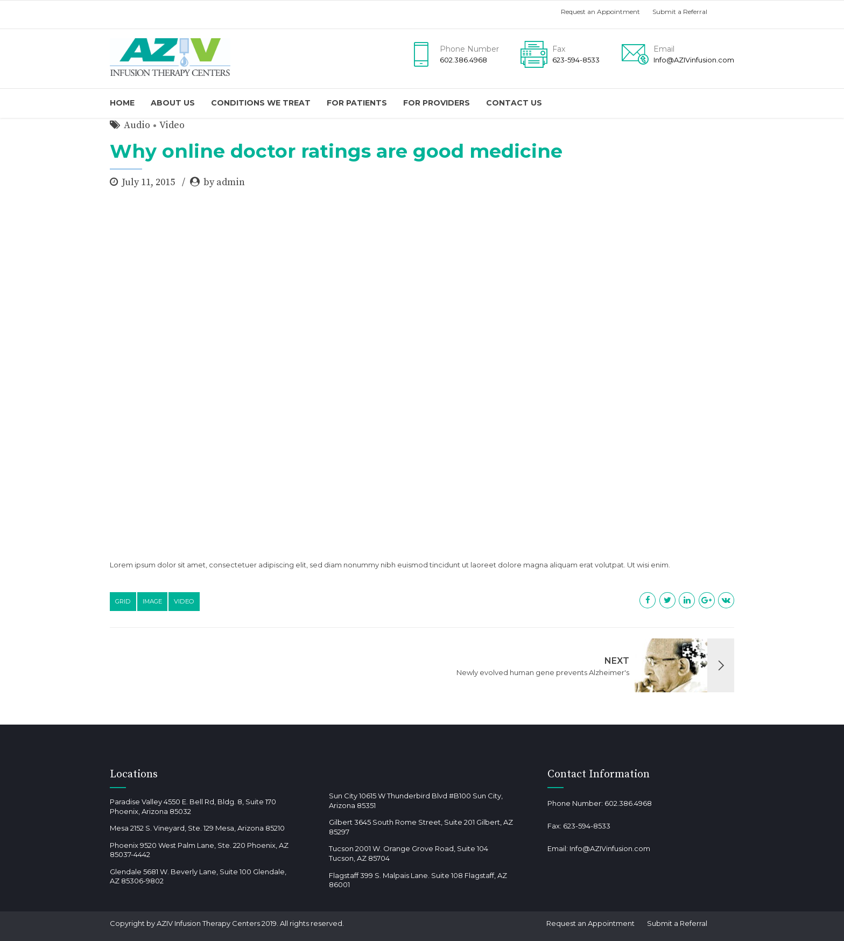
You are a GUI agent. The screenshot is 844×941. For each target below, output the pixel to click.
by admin (224, 182)
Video (172, 125)
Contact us (514, 103)
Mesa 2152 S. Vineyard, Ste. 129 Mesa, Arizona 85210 (197, 828)
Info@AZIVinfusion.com (609, 848)
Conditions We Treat (261, 103)
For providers (436, 103)
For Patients (357, 103)
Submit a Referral (679, 12)
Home (122, 103)
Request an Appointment (600, 12)
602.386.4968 (628, 803)
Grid (123, 601)
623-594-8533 (586, 825)
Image (152, 601)
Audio (137, 125)
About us (173, 103)
